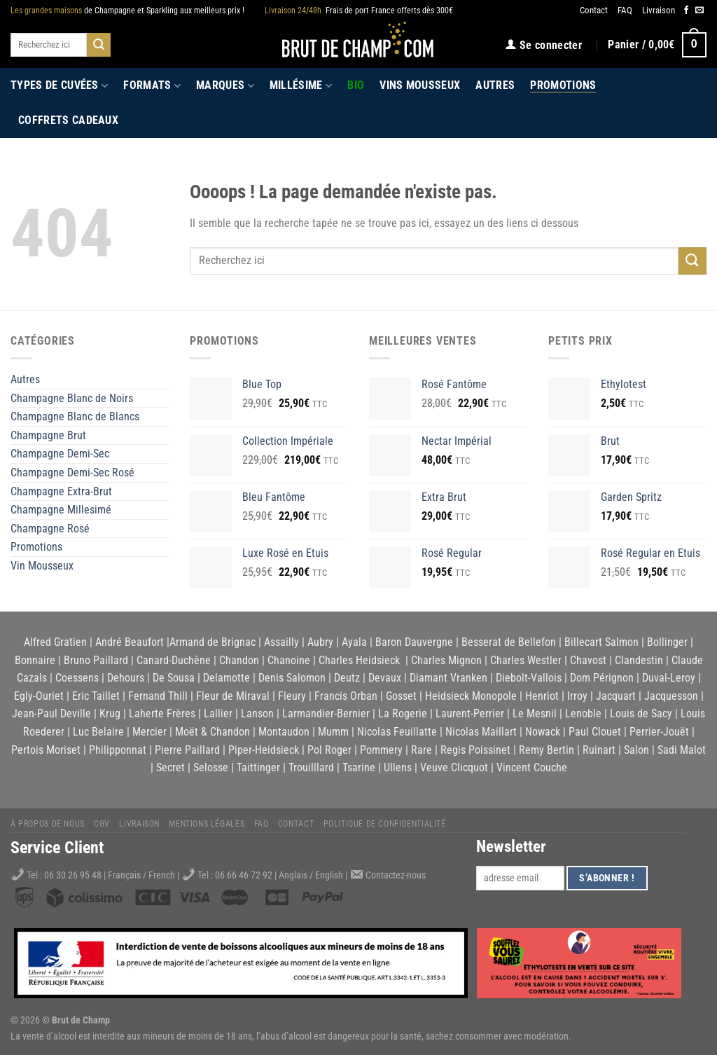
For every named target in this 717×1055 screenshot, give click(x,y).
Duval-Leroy (668, 677)
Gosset (401, 696)
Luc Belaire (98, 731)
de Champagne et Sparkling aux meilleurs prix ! (127, 11)
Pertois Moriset (46, 750)
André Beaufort (129, 642)
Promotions (563, 85)
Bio (355, 85)
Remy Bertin (546, 750)
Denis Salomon (292, 677)
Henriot (542, 696)
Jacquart (616, 696)
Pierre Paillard (187, 750)
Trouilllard (311, 767)
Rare (421, 750)
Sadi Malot (681, 750)
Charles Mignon (446, 660)
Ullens (398, 767)
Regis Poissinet (475, 750)
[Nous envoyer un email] (699, 10)
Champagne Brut (48, 435)
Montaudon (283, 731)
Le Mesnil (535, 713)
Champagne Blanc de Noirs (72, 398)
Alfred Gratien (55, 642)
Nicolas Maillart (481, 731)
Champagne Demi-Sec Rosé (72, 472)
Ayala (354, 642)
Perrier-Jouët (659, 731)
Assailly (281, 642)
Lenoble (583, 713)
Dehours (125, 677)
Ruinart (599, 750)
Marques (225, 85)
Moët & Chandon (212, 731)
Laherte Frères (162, 713)
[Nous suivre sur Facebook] (686, 10)
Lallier (218, 713)
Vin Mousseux (42, 565)
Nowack (542, 731)
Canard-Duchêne (174, 660)
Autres (495, 85)
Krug (109, 713)
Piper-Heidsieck (263, 750)
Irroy (577, 696)
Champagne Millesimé (61, 509)
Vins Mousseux (420, 85)
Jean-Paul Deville (51, 713)
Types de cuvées (59, 85)
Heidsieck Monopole (471, 696)
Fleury (292, 696)
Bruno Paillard (96, 660)
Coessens (77, 677)
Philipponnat (117, 750)
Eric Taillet (96, 696)
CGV (102, 824)
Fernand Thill (158, 696)
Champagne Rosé (50, 528)
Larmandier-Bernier (326, 713)
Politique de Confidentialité (384, 824)
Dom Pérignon (602, 677)
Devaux (384, 677)
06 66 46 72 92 (244, 875)
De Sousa (174, 677)
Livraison (658, 10)
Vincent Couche (531, 767)
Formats (152, 85)
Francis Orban (345, 696)
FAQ (625, 10)
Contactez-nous (396, 875)
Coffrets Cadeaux (68, 120)
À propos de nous (48, 824)
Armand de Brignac (212, 642)
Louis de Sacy (641, 713)
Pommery (381, 750)
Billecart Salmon (601, 642)
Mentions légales (206, 824)
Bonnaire (35, 660)
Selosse (210, 767)
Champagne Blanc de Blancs (75, 416)
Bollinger (667, 642)
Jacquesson (671, 696)
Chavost (588, 660)
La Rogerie (402, 713)
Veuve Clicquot (454, 767)
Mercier (149, 731)
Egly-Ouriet (39, 696)
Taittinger (258, 767)
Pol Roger (329, 750)
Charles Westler (526, 660)
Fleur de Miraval (233, 696)
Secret (170, 767)
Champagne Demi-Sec (60, 453)
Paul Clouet (595, 731)
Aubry (320, 642)
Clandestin (639, 660)
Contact (594, 10)
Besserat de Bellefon (508, 642)
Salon (636, 750)
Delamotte (226, 677)
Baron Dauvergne (414, 642)
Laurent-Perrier (470, 713)
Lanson (257, 713)
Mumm (333, 731)
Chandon (239, 660)
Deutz (347, 677)
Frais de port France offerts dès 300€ (359, 11)
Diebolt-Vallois (529, 677)
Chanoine (288, 660)
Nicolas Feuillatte (397, 731)
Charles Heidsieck (359, 660)
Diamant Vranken (448, 677)
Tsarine (358, 767)
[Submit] (99, 45)
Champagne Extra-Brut (61, 491)
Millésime (301, 85)
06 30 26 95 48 (73, 875)
